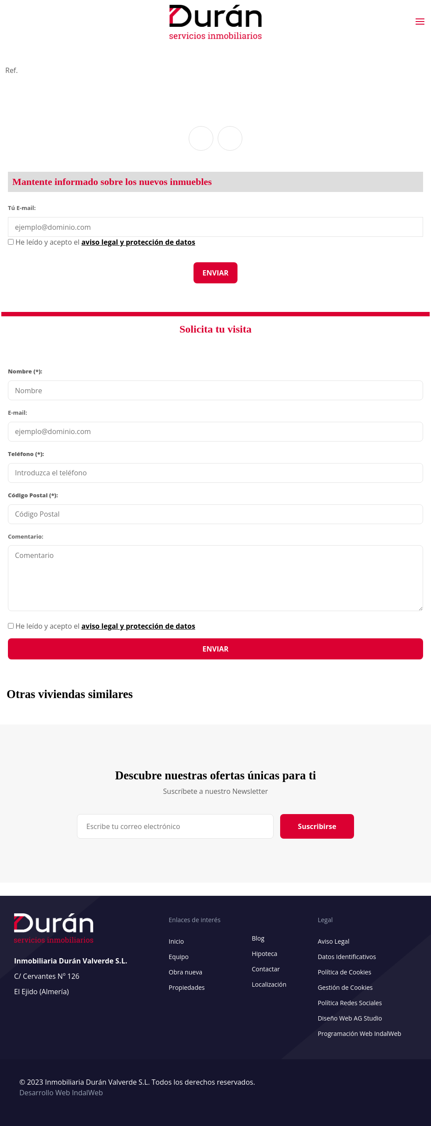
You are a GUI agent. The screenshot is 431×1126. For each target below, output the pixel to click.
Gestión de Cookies (345, 987)
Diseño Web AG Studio (350, 1018)
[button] (201, 138)
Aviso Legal (333, 941)
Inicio (176, 941)
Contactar (266, 969)
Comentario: (25, 536)
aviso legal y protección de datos (138, 626)
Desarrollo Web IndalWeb (61, 1092)
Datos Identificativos (347, 956)
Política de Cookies (344, 972)
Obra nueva (185, 972)
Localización (269, 984)
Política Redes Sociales (350, 1003)
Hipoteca (264, 953)
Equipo (179, 956)
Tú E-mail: (24, 207)
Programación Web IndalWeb (359, 1033)
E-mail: (17, 412)
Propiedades (187, 987)
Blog (258, 938)
